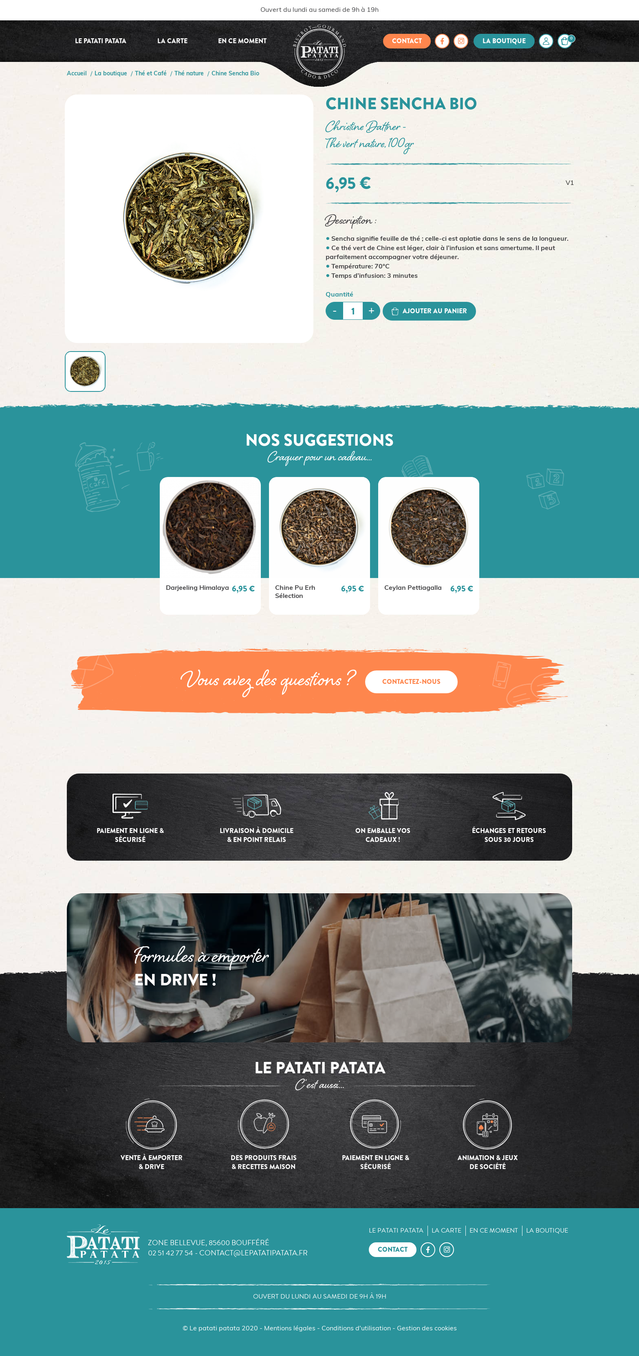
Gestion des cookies (427, 1328)
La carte (172, 41)
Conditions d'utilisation (356, 1328)
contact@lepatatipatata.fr (253, 1252)
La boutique (504, 41)
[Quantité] (353, 311)
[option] (210, 546)
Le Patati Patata (100, 41)
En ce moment (242, 41)
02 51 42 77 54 (170, 1252)
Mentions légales (289, 1328)
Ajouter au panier (429, 311)
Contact (407, 41)
